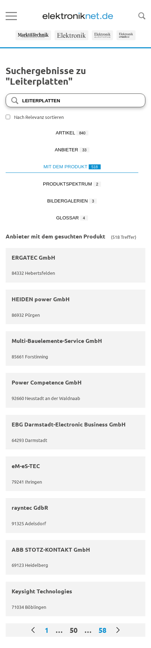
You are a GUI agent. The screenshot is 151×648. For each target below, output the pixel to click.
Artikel (72, 132)
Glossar (72, 217)
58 (102, 630)
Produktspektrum (72, 184)
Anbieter (72, 149)
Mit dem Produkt (71, 166)
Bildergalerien (72, 201)
